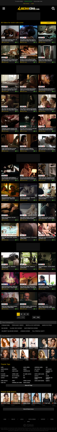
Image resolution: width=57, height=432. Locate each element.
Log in (21, 419)
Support (43, 419)
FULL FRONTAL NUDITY (38, 331)
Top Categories (7, 322)
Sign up (13, 419)
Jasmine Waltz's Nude (38, 1)
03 (24, 314)
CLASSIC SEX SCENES (16, 328)
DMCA (28, 421)
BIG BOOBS (4, 328)
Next (38, 317)
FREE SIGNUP (26, 3)
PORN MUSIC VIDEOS (17, 325)
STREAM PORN (5, 325)
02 (21, 314)
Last (34, 317)
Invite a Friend (32, 419)
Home (5, 419)
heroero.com (31, 424)
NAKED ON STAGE (47, 325)
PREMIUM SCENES (28, 1)
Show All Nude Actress (28, 409)
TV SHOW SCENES (19, 1)
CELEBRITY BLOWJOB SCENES (9, 331)
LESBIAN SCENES (25, 331)
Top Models (6, 336)
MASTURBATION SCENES (31, 328)
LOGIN (32, 3)
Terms (51, 419)
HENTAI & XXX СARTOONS (33, 325)
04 (27, 314)
